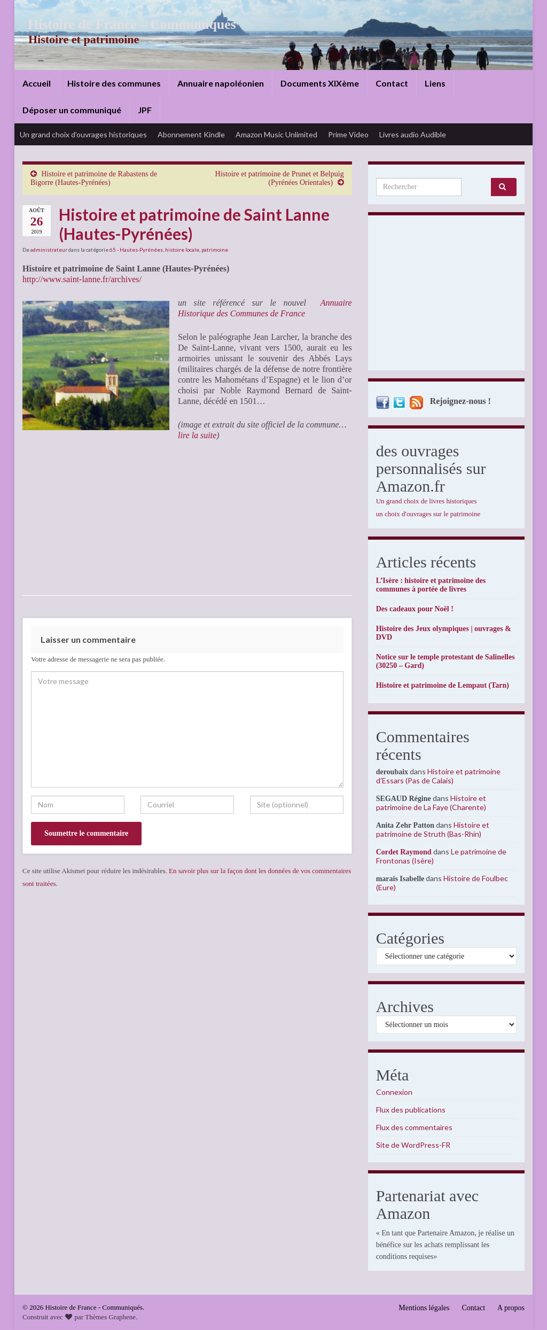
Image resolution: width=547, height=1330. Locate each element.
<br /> (54, 518)
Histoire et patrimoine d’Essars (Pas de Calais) (438, 776)
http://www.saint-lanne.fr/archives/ (82, 279)
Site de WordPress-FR (413, 1144)
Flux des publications (411, 1109)
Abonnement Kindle (191, 134)
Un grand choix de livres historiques (426, 501)
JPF (145, 110)
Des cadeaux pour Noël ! (415, 609)
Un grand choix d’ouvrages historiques (83, 134)
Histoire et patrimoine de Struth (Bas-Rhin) (432, 829)
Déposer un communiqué (71, 110)
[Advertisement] (446, 295)
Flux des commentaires (414, 1127)
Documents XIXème (319, 83)
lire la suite (197, 435)
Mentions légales (423, 1308)
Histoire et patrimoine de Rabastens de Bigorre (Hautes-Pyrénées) (93, 178)
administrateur (48, 249)
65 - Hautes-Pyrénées (136, 249)
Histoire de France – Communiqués (124, 24)
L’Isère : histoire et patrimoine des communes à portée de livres (431, 585)
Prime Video (348, 134)
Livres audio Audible (412, 134)
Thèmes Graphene (110, 1317)
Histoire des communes (114, 83)
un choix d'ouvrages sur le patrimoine (428, 514)
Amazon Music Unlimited (276, 134)
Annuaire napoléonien (220, 83)
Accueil (36, 83)
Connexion (394, 1091)
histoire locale (182, 249)
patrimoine (214, 249)
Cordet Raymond (404, 852)
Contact (392, 83)
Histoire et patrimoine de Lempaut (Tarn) (442, 685)
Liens (435, 83)
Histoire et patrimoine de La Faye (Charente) (431, 803)
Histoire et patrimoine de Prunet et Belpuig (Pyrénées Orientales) (279, 178)
